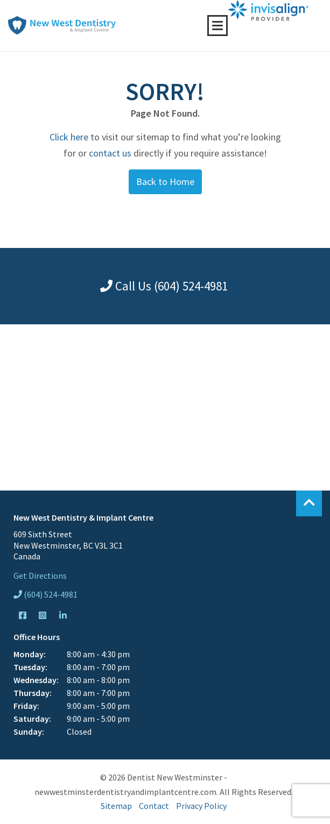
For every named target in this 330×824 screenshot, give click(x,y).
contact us (110, 153)
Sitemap (116, 805)
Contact (154, 805)
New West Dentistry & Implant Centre (62, 25)
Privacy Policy (201, 805)
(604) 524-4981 (45, 594)
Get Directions (40, 575)
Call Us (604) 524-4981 (164, 286)
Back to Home (165, 181)
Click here (69, 137)
